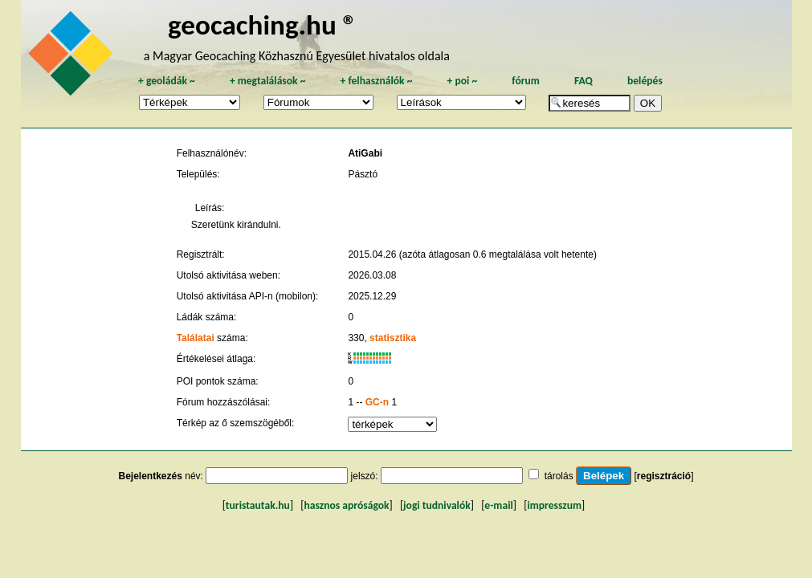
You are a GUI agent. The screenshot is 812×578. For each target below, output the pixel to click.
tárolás (559, 476)
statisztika (392, 338)
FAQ (583, 81)
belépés (645, 81)
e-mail (498, 505)
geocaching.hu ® (262, 24)
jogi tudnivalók (437, 505)
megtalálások (268, 81)
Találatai (195, 338)
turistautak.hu (258, 505)
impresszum (554, 505)
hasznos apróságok (346, 505)
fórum (526, 81)
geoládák (166, 81)
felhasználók (376, 81)
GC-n (377, 402)
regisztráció (664, 476)
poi (462, 81)
